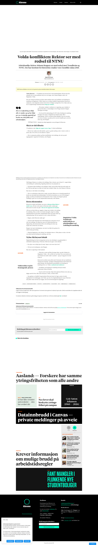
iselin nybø (54, 283)
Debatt (60, 2)
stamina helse (72, 283)
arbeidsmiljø (64, 283)
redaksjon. (52, 509)
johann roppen (46, 283)
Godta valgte (19, 541)
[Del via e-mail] (53, 84)
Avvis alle (27, 541)
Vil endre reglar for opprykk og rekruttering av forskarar (74, 463)
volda (24, 283)
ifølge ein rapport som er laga (43, 128)
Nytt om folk (72, 2)
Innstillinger (92, 543)
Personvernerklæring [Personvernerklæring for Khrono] (27, 513)
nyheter (39, 283)
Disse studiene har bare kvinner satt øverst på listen (73, 450)
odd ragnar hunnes (31, 283)
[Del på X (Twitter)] (48, 84)
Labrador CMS (67, 520)
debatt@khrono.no (66, 504)
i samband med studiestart (57, 265)
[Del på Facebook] (45, 84)
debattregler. (45, 510)
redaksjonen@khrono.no (67, 503)
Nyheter (55, 2)
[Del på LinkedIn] (50, 84)
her (60, 296)
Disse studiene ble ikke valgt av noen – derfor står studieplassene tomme (73, 438)
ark (59, 283)
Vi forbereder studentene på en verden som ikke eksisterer (73, 444)
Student (66, 2)
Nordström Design (69, 517)
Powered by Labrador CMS (49, 543)
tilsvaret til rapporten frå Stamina (50, 207)
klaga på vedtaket (49, 104)
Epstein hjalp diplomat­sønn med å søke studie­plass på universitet (73, 457)
